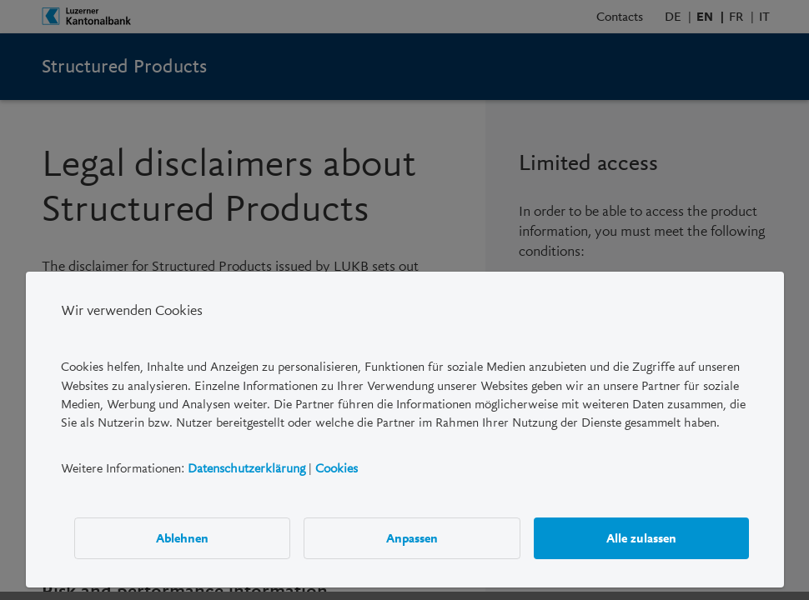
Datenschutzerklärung (246, 468)
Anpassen (412, 538)
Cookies (336, 468)
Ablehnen (182, 538)
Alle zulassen (640, 538)
